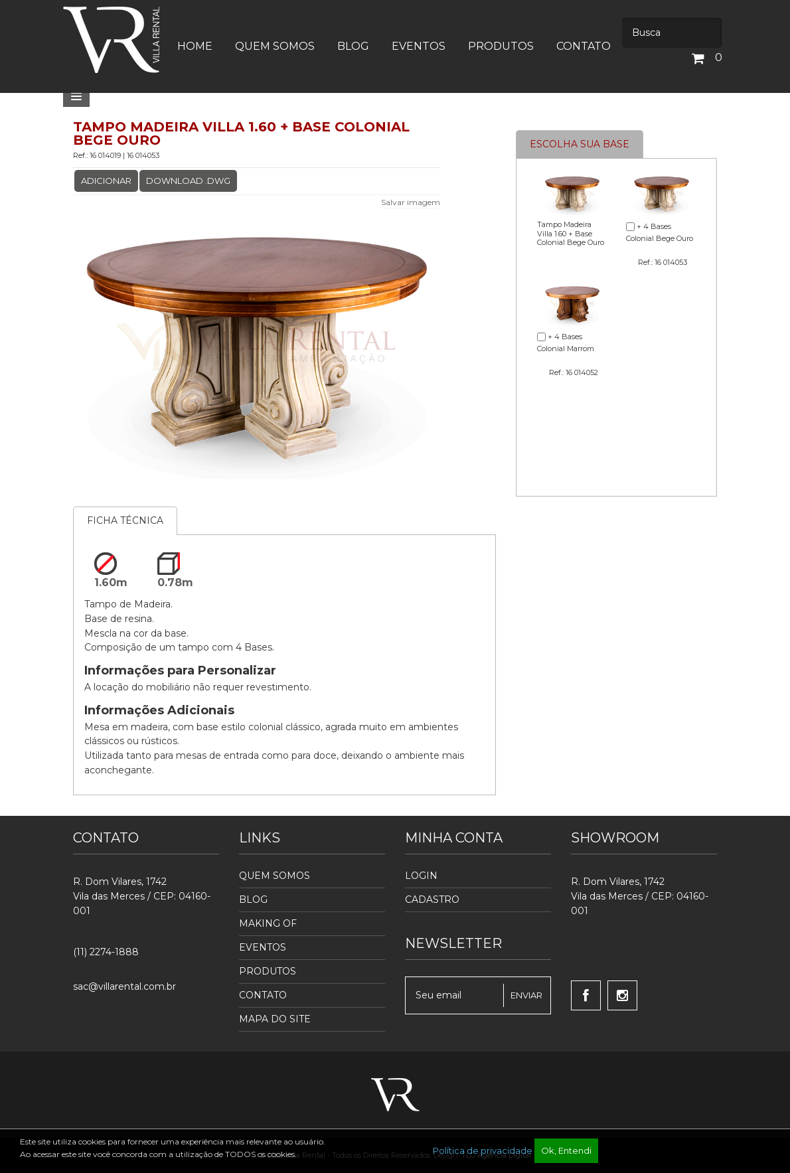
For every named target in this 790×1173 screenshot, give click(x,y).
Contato (263, 995)
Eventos (262, 947)
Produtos (267, 971)
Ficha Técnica (125, 520)
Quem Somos (274, 876)
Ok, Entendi (566, 1150)
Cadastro (432, 899)
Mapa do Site (275, 1019)
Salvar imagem (410, 202)
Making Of (268, 923)
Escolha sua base (579, 144)
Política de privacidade (482, 1150)
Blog (253, 899)
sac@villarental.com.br (124, 986)
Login (421, 876)
